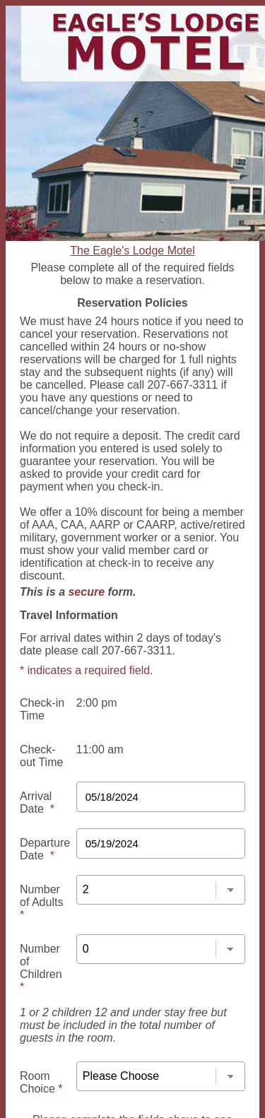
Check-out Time (41, 755)
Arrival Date (37, 802)
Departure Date (45, 849)
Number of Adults (41, 902)
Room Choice (41, 1082)
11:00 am (100, 749)
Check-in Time (42, 709)
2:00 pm (96, 703)
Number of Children (41, 968)
